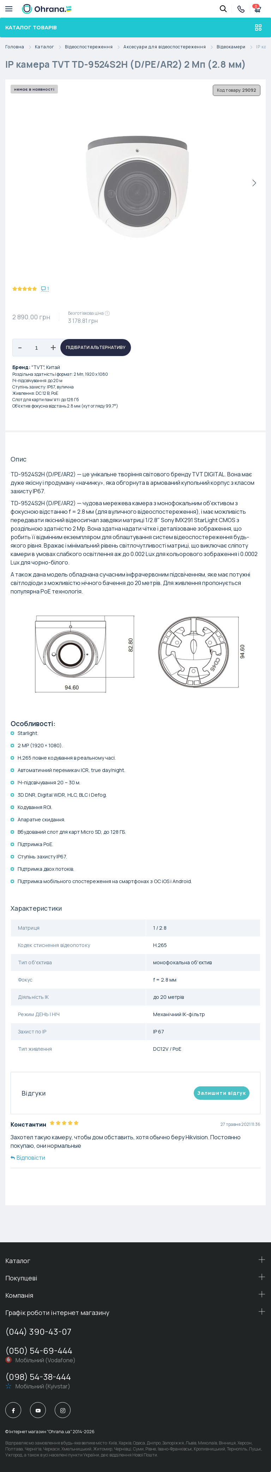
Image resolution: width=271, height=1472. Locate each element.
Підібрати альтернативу (96, 347)
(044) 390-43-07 (38, 1331)
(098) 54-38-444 (38, 1376)
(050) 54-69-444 (38, 1350)
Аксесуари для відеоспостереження (170, 47)
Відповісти (28, 1158)
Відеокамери (236, 47)
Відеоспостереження (94, 47)
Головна (20, 47)
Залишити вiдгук (221, 1093)
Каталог (50, 47)
